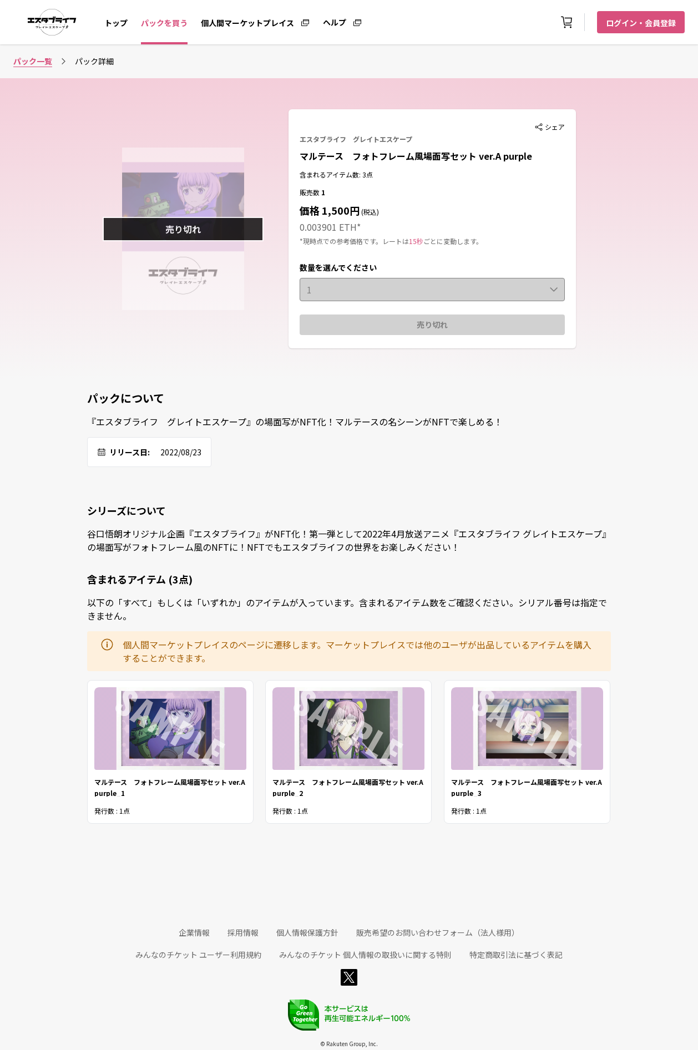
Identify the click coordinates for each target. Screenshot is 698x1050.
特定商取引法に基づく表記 (516, 954)
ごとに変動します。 (453, 241)
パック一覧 (32, 61)
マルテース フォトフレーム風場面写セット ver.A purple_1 (169, 786)
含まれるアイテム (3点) (140, 579)
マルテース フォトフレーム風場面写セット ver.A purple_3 (526, 786)
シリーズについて (126, 510)
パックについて (125, 398)
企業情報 (194, 932)
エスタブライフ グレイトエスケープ (356, 139)
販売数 (310, 192)
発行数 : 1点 (112, 810)
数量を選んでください (338, 267)
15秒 (416, 241)
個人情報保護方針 (307, 932)
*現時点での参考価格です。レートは (354, 241)
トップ (116, 22)
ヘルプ (334, 22)
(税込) (369, 211)
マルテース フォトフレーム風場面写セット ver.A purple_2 (347, 786)
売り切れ (432, 324)
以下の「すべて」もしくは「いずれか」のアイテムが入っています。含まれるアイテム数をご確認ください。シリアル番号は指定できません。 (347, 609)
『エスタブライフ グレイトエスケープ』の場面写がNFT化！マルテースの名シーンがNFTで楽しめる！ (295, 421)
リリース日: (129, 452)
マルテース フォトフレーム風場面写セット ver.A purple (416, 156)
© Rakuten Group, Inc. (349, 1043)
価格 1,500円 (330, 210)
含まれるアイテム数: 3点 (336, 174)
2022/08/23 (180, 452)
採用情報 (243, 932)
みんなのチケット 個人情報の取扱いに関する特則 (365, 954)
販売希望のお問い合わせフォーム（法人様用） (437, 932)
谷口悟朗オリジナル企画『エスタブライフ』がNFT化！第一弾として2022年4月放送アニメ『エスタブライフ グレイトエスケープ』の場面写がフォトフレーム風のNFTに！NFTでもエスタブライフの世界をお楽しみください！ (349, 540)
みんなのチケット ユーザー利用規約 (198, 954)
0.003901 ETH (328, 226)
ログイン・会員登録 (641, 22)
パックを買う (164, 22)
